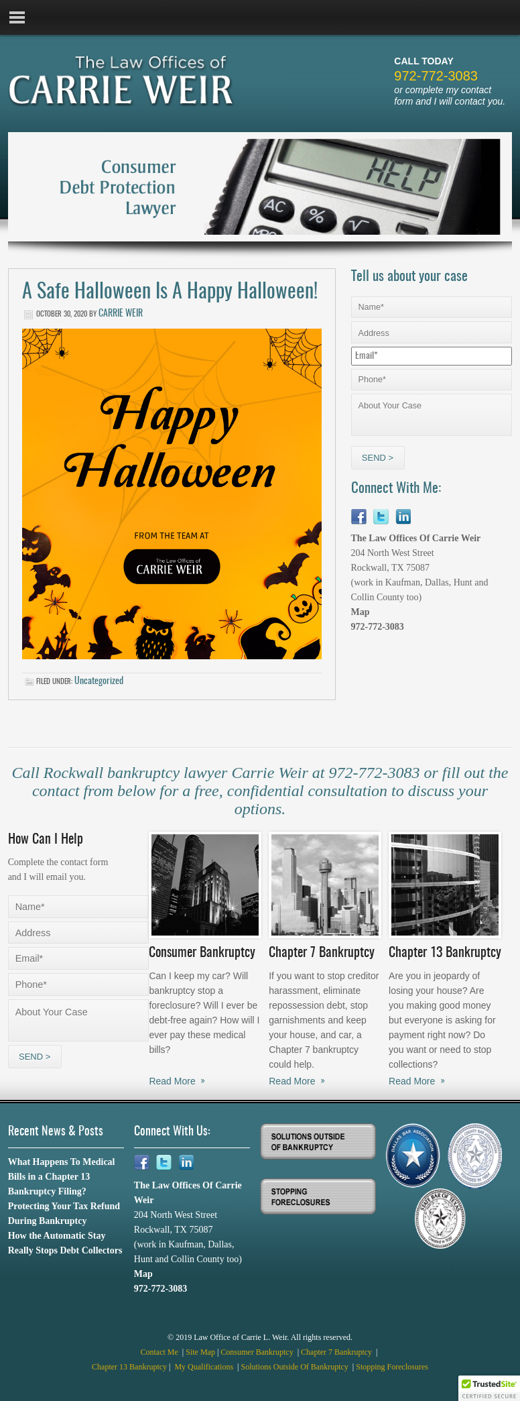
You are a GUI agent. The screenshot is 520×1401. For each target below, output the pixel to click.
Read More (172, 1081)
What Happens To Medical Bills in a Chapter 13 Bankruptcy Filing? (61, 1176)
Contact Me (160, 1352)
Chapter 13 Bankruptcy (129, 1366)
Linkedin (403, 516)
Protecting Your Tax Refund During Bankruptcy (64, 1213)
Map (360, 612)
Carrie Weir (121, 314)
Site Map (200, 1352)
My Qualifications (204, 1366)
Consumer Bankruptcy (257, 1352)
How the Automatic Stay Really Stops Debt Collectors (65, 1243)
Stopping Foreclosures (392, 1366)
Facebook (359, 516)
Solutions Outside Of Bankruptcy (295, 1366)
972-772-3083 (436, 75)
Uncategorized (98, 681)
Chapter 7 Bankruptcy (337, 1352)
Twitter (381, 516)
